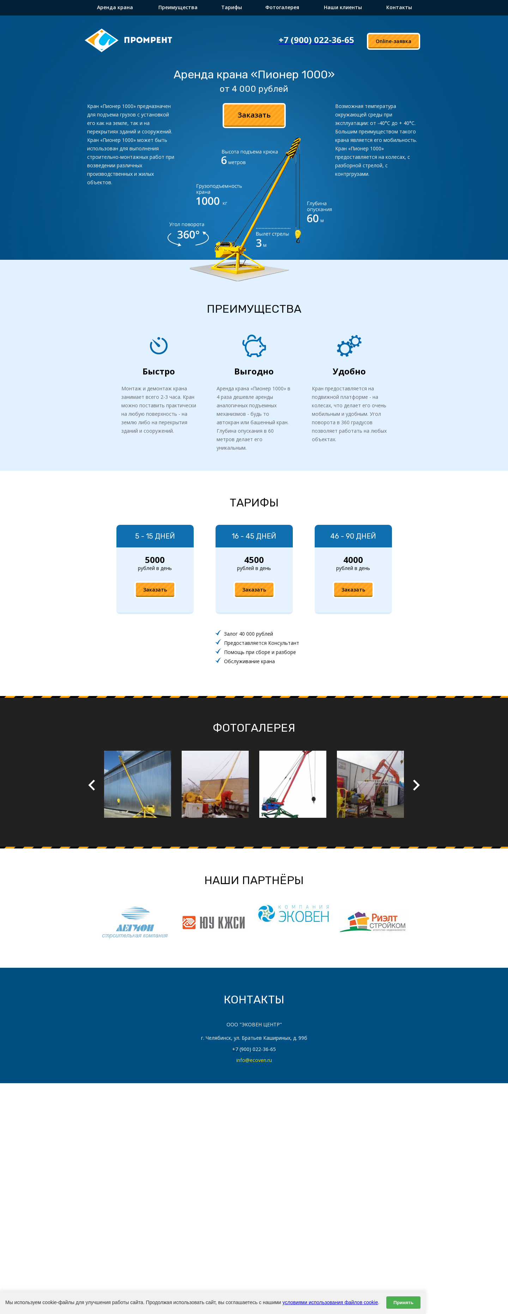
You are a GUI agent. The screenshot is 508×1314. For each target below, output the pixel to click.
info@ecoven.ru (254, 1060)
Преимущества (178, 7)
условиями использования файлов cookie (330, 1302)
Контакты (399, 7)
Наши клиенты (343, 7)
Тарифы (231, 7)
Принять (403, 1302)
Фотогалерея (282, 7)
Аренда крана (115, 7)
